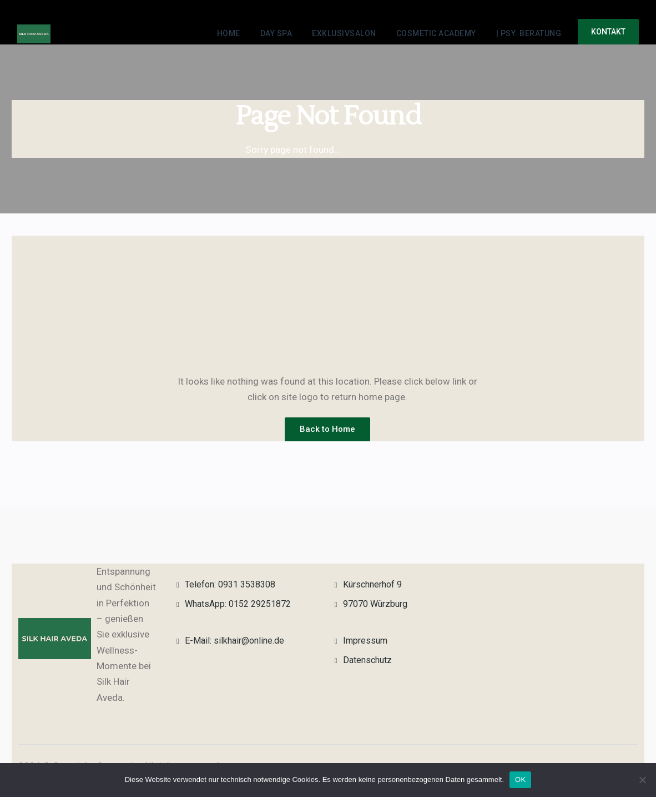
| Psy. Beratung (529, 33)
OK (520, 779)
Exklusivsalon (344, 33)
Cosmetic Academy (436, 33)
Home (228, 33)
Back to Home (327, 429)
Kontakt (608, 31)
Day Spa (276, 33)
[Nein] (642, 779)
